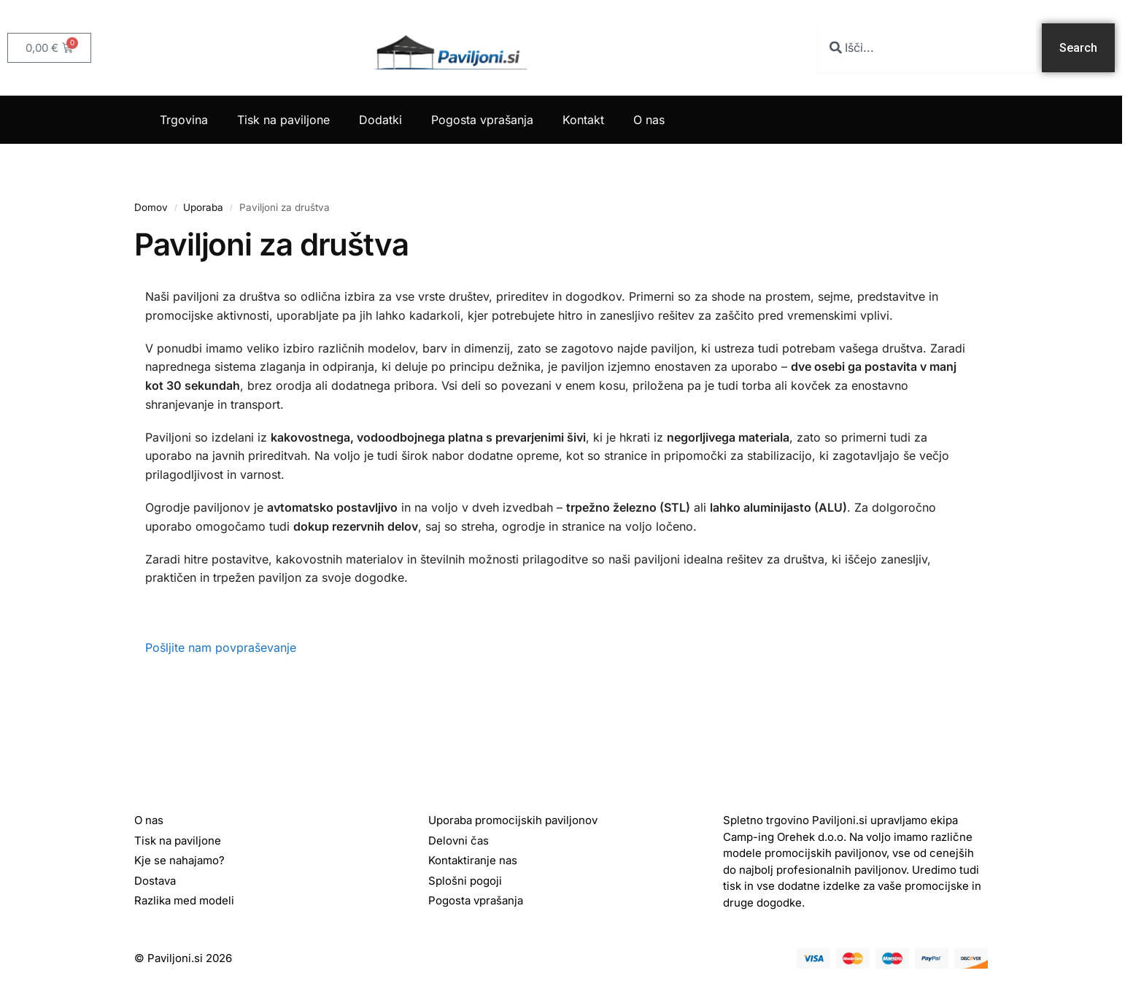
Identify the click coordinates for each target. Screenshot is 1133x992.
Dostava (155, 881)
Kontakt (583, 119)
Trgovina (184, 119)
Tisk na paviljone (283, 119)
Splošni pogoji (465, 881)
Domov (151, 207)
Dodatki (380, 119)
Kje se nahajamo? (179, 860)
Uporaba (203, 207)
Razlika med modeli (184, 900)
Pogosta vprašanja (482, 119)
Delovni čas (458, 840)
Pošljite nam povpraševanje (220, 647)
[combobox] (927, 47)
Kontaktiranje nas (472, 860)
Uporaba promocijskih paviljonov (513, 820)
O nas (649, 119)
